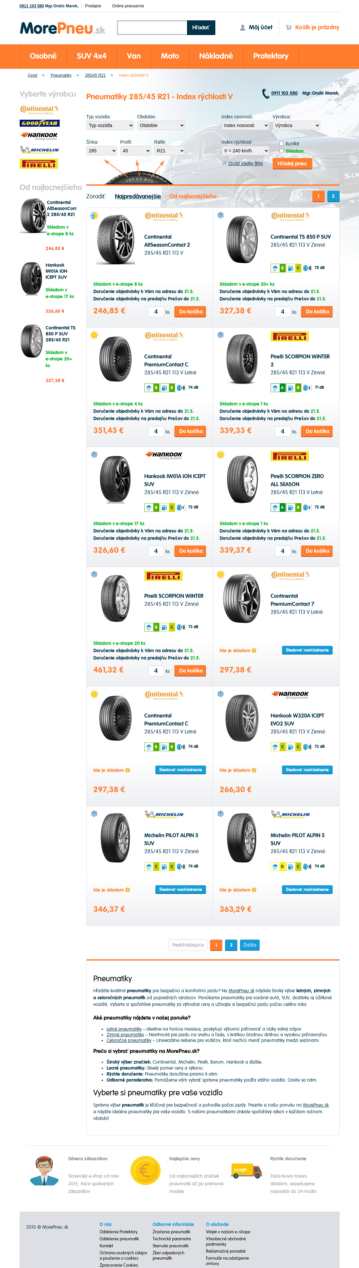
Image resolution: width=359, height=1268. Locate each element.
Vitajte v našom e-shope (228, 1232)
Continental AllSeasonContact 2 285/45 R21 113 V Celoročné (65, 215)
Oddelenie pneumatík (119, 1239)
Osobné (43, 56)
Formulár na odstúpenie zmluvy (227, 1261)
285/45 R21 (95, 75)
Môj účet (256, 27)
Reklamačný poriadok (226, 1251)
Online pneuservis (128, 6)
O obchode (217, 1225)
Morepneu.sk (63, 23)
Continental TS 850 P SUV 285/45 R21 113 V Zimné (61, 337)
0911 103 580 (32, 6)
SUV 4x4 (92, 56)
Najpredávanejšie (138, 196)
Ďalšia (249, 945)
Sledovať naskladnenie (307, 650)
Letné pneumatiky (124, 1029)
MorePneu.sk (241, 990)
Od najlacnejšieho (193, 196)
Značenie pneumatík (171, 1232)
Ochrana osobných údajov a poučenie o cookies (123, 1255)
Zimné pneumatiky (125, 1034)
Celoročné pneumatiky (129, 1040)
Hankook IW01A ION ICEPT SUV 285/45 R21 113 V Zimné (58, 277)
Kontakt (106, 1246)
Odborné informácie (173, 1225)
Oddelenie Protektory (119, 1232)
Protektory (271, 56)
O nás (106, 1225)
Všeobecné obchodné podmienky (226, 1241)
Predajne (93, 6)
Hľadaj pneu (292, 163)
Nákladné (216, 56)
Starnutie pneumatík (171, 1246)
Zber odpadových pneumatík (168, 1255)
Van (134, 56)
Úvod (32, 75)
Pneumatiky (61, 75)
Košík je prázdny (312, 27)
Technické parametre (172, 1239)
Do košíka (191, 311)
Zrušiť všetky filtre (242, 163)
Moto (170, 56)
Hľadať (201, 27)
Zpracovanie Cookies (119, 1265)
